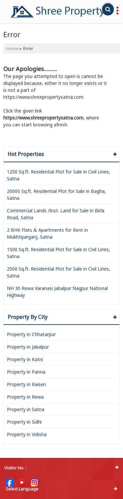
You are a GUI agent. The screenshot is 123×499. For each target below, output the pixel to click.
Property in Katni (25, 359)
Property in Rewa (25, 397)
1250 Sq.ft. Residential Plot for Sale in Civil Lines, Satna (58, 175)
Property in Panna (26, 372)
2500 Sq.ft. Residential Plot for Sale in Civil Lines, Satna (58, 272)
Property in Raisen (26, 384)
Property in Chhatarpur (31, 334)
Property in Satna (25, 409)
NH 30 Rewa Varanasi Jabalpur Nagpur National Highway (57, 291)
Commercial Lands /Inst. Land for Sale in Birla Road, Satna (55, 214)
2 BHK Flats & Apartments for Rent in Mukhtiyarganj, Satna (47, 233)
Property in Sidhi (24, 422)
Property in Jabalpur (28, 347)
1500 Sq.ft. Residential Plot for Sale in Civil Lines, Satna (58, 252)
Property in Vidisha (27, 434)
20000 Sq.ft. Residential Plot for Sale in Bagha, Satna (56, 194)
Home (12, 48)
